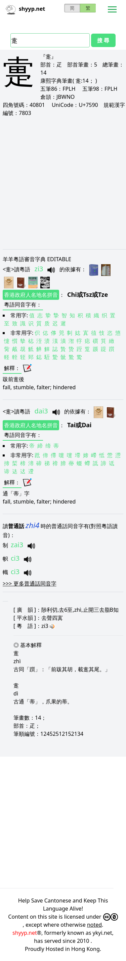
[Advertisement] (63, 183)
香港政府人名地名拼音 (31, 294)
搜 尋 (103, 40)
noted (94, 924)
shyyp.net (24, 932)
